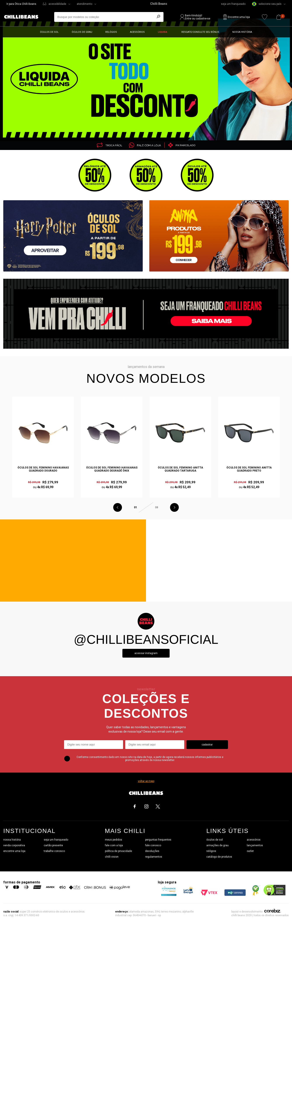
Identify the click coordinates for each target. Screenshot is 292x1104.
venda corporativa (14, 845)
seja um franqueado (233, 3)
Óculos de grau (82, 32)
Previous (117, 507)
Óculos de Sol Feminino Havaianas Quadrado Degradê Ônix (111, 469)
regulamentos (153, 856)
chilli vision (111, 856)
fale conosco (153, 845)
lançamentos (255, 845)
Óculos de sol (49, 32)
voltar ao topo (146, 781)
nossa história (12, 839)
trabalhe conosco (54, 851)
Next (174, 507)
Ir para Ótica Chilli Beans (21, 3)
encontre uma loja (14, 851)
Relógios (111, 32)
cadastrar (207, 744)
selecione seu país (267, 4)
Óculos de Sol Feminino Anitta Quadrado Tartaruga (180, 469)
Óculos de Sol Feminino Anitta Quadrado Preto (249, 469)
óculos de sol (214, 839)
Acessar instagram (146, 653)
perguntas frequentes (158, 839)
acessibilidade (57, 3)
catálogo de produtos (219, 856)
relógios (211, 851)
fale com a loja (114, 845)
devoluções (152, 851)
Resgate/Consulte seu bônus (200, 32)
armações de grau (217, 845)
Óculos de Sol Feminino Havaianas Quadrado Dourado (43, 469)
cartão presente (53, 845)
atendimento (84, 3)
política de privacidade (118, 851)
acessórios (254, 839)
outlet (250, 851)
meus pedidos (113, 839)
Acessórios (137, 32)
